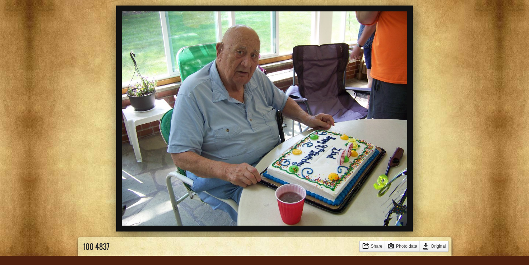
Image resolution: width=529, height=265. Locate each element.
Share (376, 246)
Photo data (406, 246)
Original (438, 246)
